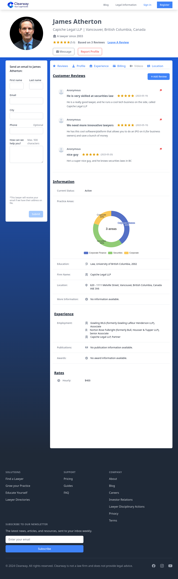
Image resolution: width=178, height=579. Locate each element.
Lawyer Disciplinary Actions (126, 506)
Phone (13, 125)
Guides (68, 486)
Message (63, 51)
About (113, 479)
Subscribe (44, 549)
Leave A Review (118, 42)
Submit (36, 214)
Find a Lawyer (14, 479)
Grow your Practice (18, 486)
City (12, 110)
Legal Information (126, 4)
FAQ (66, 493)
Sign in (147, 4)
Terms (113, 520)
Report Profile (90, 51)
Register (164, 4)
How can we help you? (17, 141)
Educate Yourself (16, 493)
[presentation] (24, 179)
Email (13, 95)
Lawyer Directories (18, 500)
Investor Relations (121, 500)
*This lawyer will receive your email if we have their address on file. (26, 200)
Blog (106, 4)
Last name (35, 80)
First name (16, 80)
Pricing (68, 479)
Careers (114, 493)
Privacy (113, 513)
